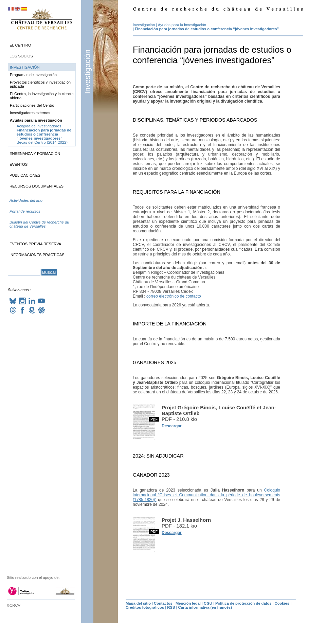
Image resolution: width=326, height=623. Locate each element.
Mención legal (188, 603)
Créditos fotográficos (145, 607)
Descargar (172, 426)
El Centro (20, 45)
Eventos (19, 164)
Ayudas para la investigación (182, 25)
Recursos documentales (37, 186)
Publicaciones (25, 175)
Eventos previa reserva (35, 244)
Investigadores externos (30, 113)
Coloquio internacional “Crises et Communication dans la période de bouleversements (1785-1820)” (206, 495)
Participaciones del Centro (32, 105)
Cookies (282, 603)
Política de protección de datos (243, 603)
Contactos (163, 603)
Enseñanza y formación (35, 154)
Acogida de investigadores (39, 126)
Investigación (87, 71)
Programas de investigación (33, 75)
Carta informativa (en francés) (205, 607)
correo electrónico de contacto (173, 296)
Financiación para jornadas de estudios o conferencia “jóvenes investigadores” (207, 29)
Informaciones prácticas (37, 255)
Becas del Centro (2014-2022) (42, 142)
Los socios (21, 56)
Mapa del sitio (138, 603)
